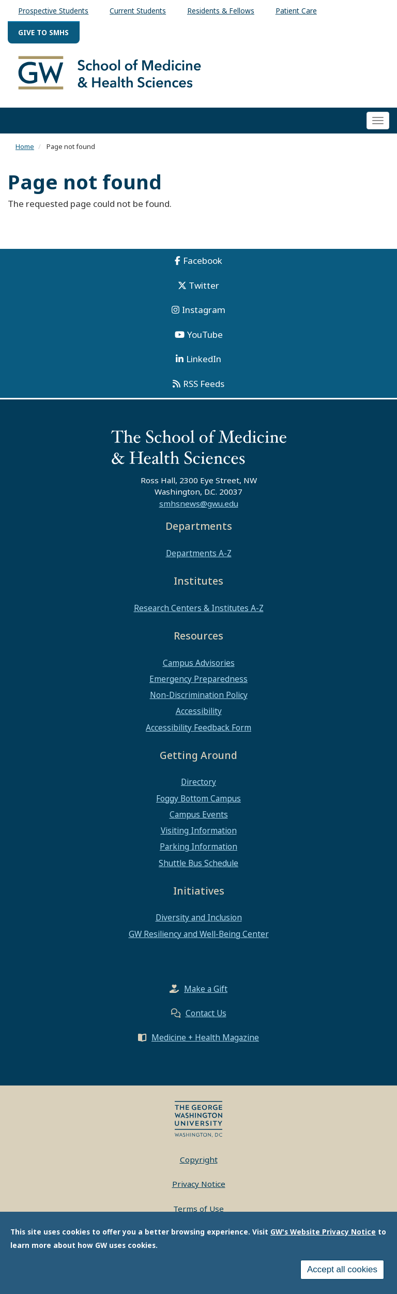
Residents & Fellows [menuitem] (220, 11)
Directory (198, 782)
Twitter (204, 285)
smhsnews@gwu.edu (198, 503)
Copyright (199, 1159)
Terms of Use (198, 1208)
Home (25, 146)
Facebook (202, 260)
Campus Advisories (199, 663)
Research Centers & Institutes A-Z (199, 608)
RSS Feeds (203, 384)
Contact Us (206, 1013)
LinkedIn (203, 359)
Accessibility (199, 711)
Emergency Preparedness (198, 679)
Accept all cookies (342, 1273)
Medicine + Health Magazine (205, 1037)
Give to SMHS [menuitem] (43, 32)
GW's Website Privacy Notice (323, 1235)
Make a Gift (205, 989)
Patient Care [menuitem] (296, 11)
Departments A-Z (199, 553)
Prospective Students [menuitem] (53, 11)
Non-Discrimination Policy (199, 695)
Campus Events (199, 814)
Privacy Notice (198, 1184)
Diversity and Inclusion (199, 917)
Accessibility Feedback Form (198, 727)
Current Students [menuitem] (138, 11)
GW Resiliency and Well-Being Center (199, 934)
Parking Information (198, 846)
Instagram (203, 310)
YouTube (205, 334)
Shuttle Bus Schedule (198, 863)
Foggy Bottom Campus (198, 798)
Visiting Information (199, 830)
